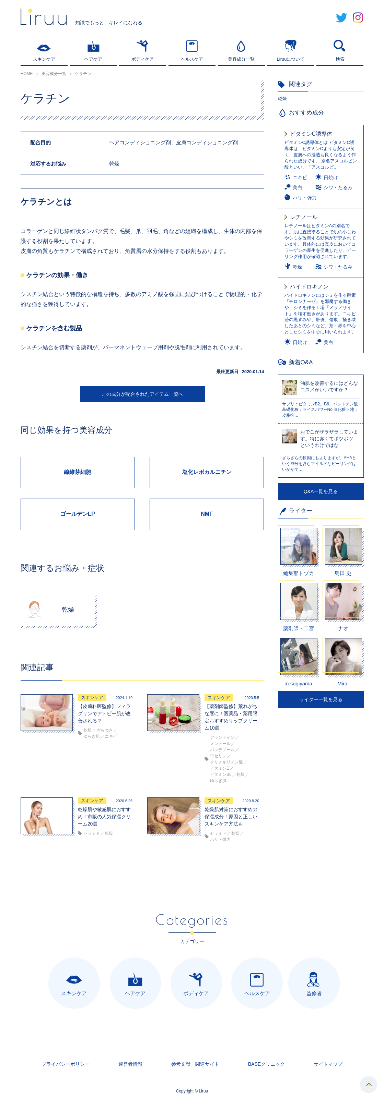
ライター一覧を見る (320, 699)
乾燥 (282, 98)
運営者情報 (130, 1064)
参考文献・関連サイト (195, 1064)
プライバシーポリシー (66, 1064)
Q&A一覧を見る (321, 491)
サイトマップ (328, 1064)
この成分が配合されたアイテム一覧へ (142, 394)
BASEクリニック (266, 1064)
